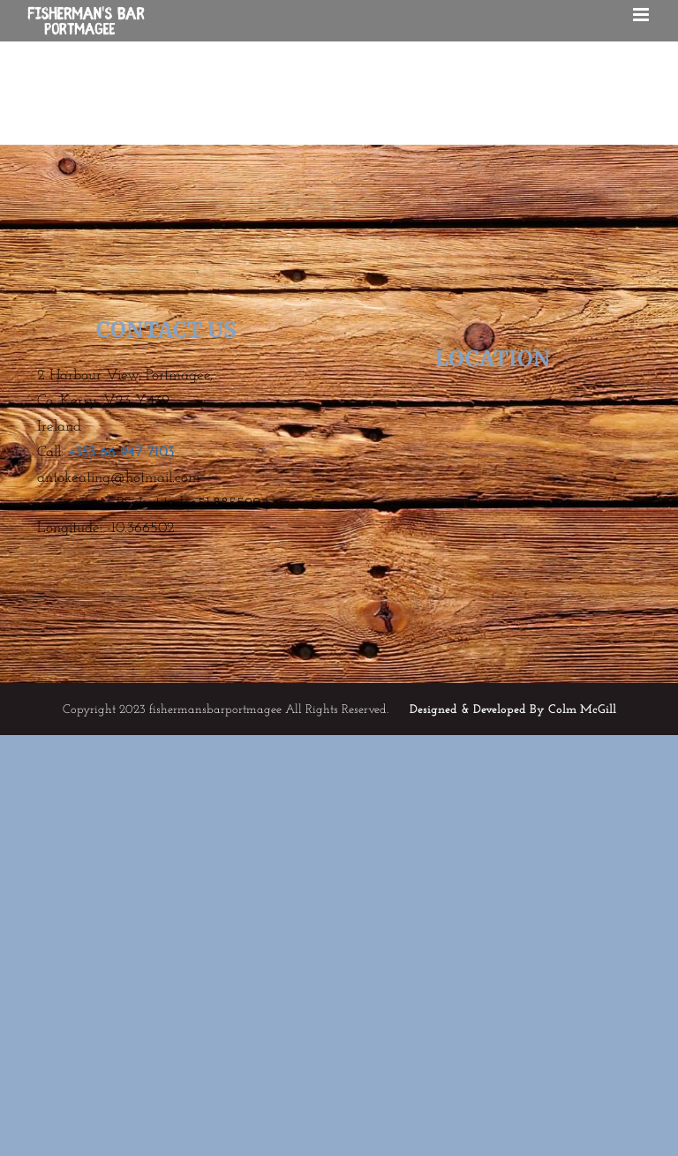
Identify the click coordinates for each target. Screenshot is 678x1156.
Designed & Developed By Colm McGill (513, 710)
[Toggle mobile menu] (642, 14)
